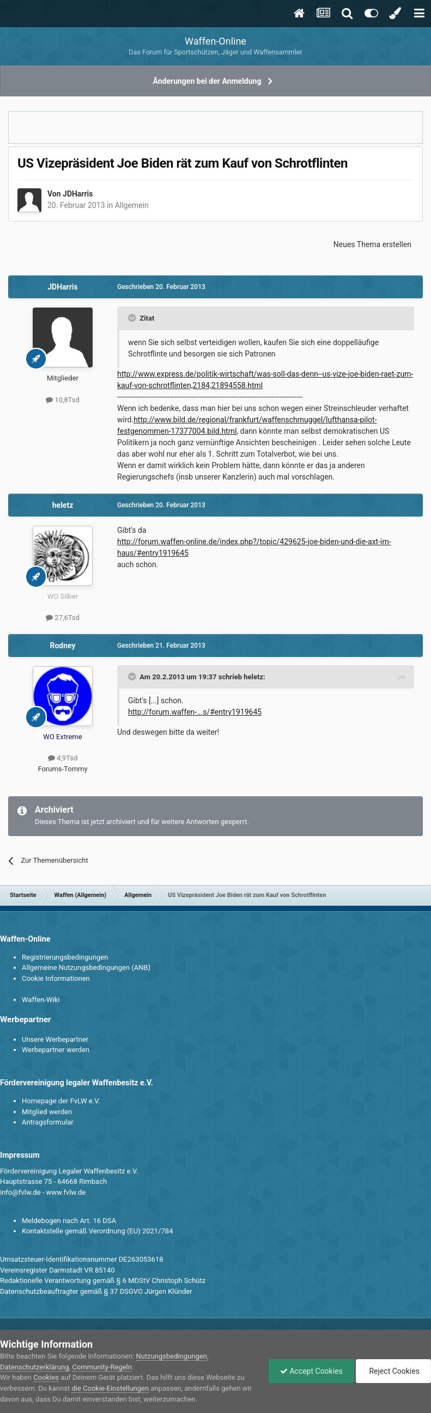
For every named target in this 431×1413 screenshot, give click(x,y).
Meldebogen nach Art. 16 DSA (69, 1221)
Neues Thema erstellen (372, 244)
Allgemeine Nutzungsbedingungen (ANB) (86, 967)
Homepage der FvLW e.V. (61, 1101)
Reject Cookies (393, 1371)
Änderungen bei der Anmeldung (207, 81)
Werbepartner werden (55, 1050)
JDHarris (78, 193)
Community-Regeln (102, 1367)
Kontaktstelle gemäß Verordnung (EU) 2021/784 (97, 1231)
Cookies (46, 1377)
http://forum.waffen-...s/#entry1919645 (195, 712)
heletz (63, 505)
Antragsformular (48, 1122)
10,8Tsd (63, 400)
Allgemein (132, 205)
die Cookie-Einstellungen (110, 1388)
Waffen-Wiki (40, 1000)
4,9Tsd (62, 758)
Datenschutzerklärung (34, 1367)
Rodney (62, 645)
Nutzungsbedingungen (171, 1356)
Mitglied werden (47, 1112)
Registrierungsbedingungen (65, 957)
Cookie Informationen (56, 978)
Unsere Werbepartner (55, 1039)
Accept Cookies (311, 1371)
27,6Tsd (63, 617)
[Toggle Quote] (133, 318)
